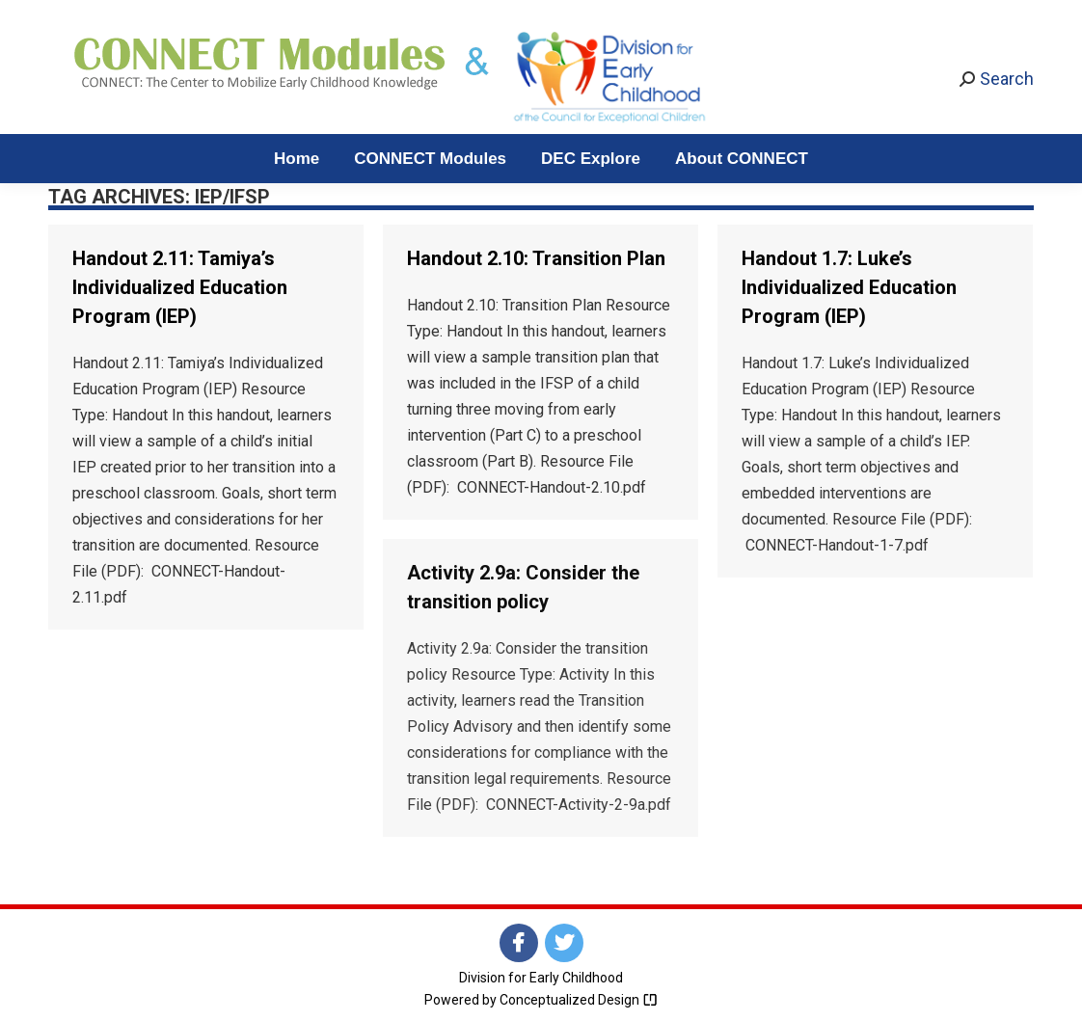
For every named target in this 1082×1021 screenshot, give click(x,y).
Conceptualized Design (579, 1000)
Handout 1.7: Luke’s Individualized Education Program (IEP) (849, 287)
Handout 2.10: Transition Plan (536, 258)
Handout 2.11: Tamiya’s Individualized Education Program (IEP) (179, 287)
